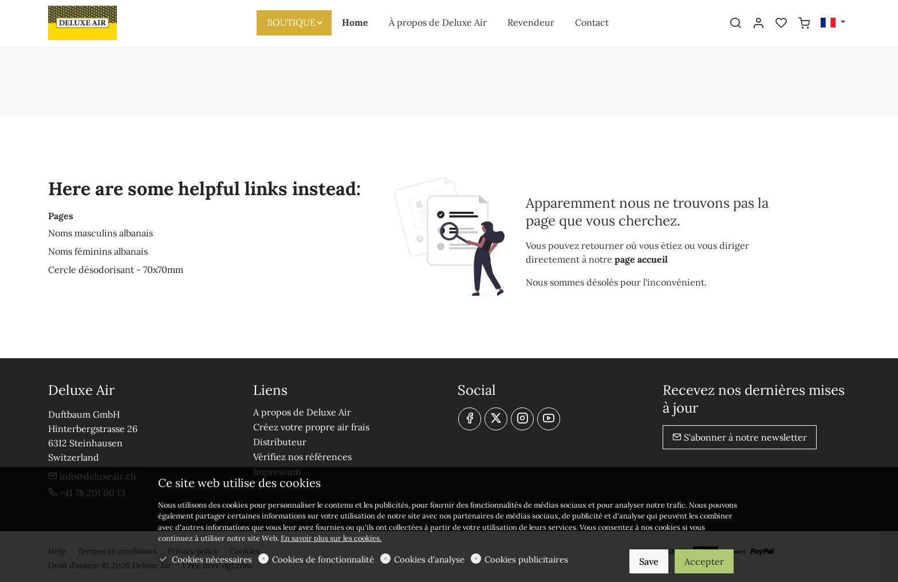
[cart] (804, 23)
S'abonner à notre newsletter (739, 437)
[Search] (735, 23)
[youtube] (548, 418)
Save (649, 561)
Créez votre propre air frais (311, 427)
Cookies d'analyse (429, 559)
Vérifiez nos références (302, 456)
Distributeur (279, 442)
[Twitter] (496, 418)
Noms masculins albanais (100, 233)
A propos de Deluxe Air (302, 412)
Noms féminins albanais (98, 251)
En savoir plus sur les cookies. (331, 538)
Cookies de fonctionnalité (323, 559)
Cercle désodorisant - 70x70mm (115, 269)
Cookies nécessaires (212, 559)
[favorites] (781, 23)
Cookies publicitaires (526, 559)
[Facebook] (469, 418)
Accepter (704, 561)
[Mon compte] (758, 23)
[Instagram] (522, 418)
